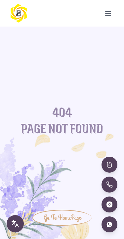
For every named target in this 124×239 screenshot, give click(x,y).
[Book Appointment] (109, 165)
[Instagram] (109, 204)
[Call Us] (109, 185)
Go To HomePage (62, 217)
